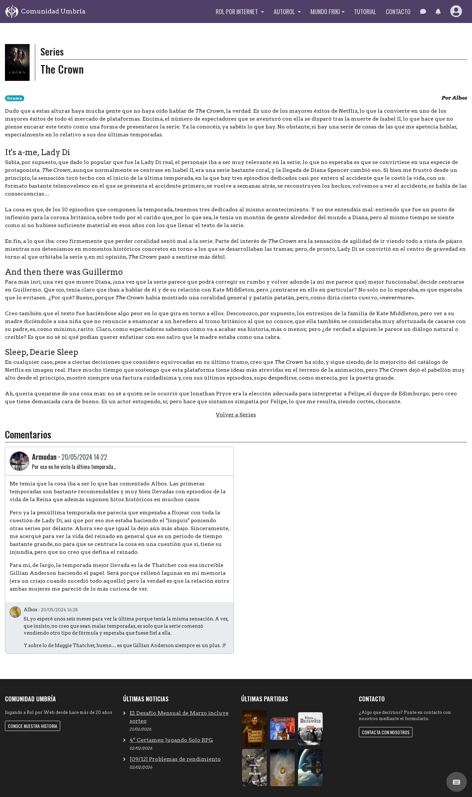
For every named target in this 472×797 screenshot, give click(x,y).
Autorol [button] (285, 11)
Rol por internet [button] (237, 11)
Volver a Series (236, 414)
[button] (438, 11)
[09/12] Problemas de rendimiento (175, 759)
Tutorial (365, 11)
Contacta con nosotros (386, 732)
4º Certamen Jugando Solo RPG (171, 740)
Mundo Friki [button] (325, 11)
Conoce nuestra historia (32, 725)
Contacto (398, 11)
